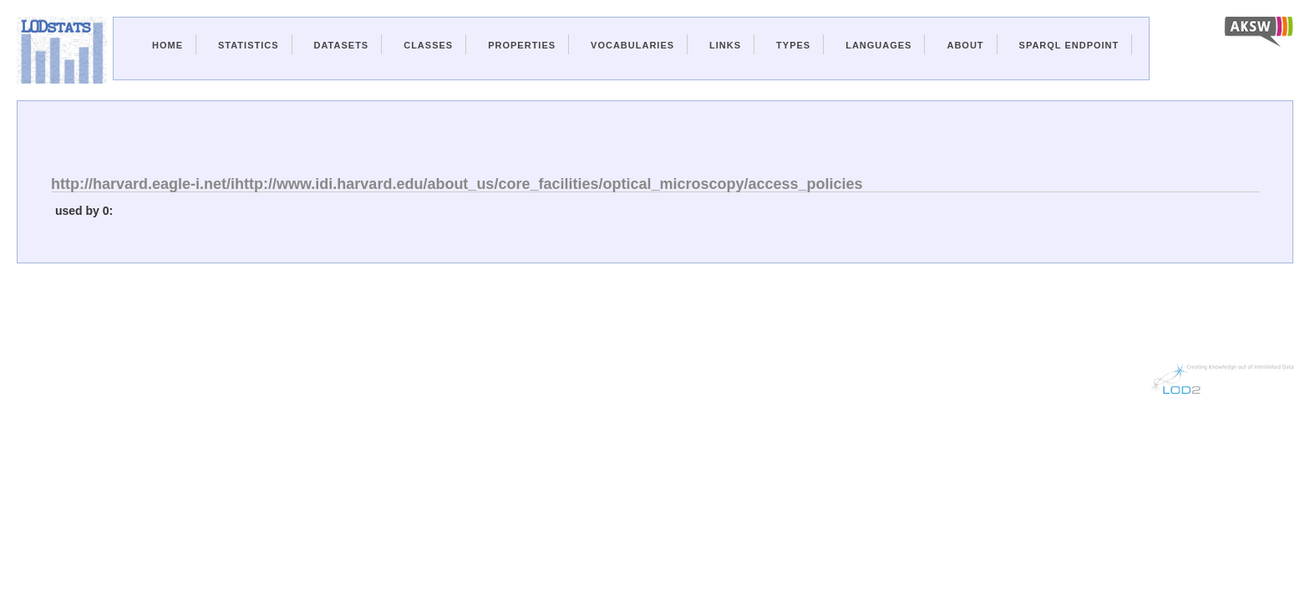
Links (725, 45)
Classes (428, 45)
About (965, 45)
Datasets (341, 45)
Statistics (248, 45)
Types (793, 45)
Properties (522, 45)
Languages (878, 45)
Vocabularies (632, 45)
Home (167, 45)
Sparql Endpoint (1069, 45)
